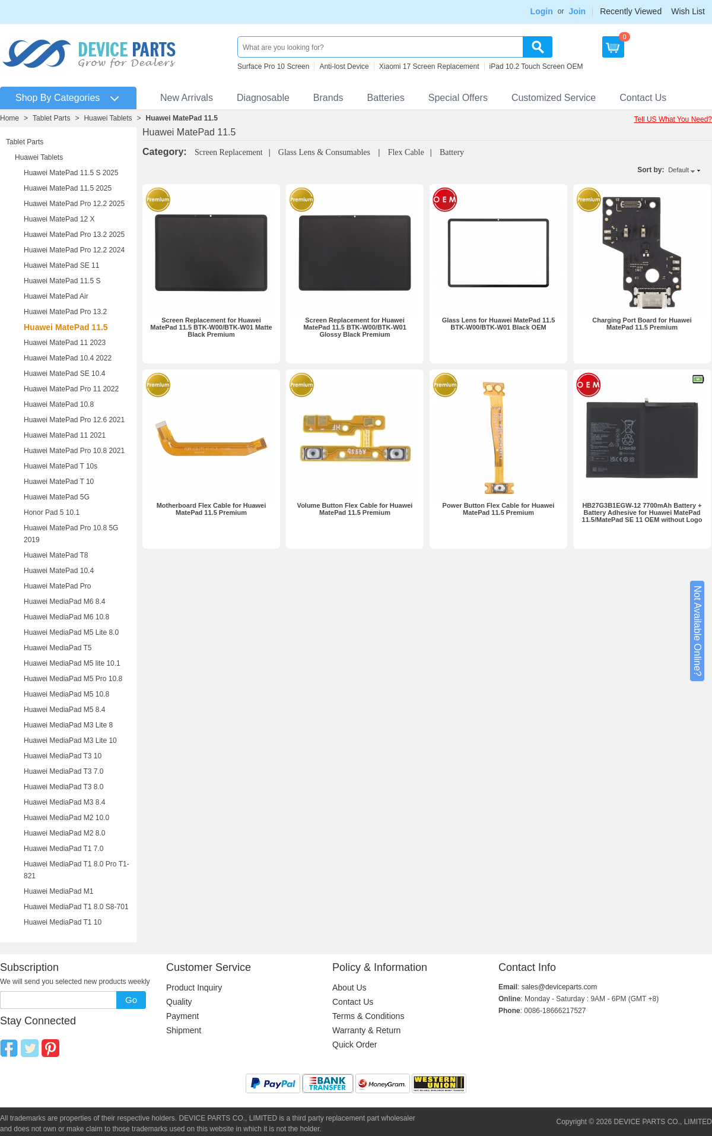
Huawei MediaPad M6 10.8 (66, 617)
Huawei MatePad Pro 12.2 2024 (74, 250)
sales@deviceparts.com (559, 987)
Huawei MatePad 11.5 (182, 118)
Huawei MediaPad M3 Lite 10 (70, 740)
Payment (182, 1016)
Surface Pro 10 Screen (273, 66)
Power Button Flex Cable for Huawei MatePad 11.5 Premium (499, 509)
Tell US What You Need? (673, 119)
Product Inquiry (194, 987)
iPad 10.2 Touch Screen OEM (536, 66)
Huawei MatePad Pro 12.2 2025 (74, 204)
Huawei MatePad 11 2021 (65, 435)
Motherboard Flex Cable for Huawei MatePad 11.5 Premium (211, 509)
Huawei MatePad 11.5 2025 (68, 188)
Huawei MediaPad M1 (58, 891)
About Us (349, 987)
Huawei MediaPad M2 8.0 (64, 833)
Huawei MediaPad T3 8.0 (64, 787)
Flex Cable (406, 152)
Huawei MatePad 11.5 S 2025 (71, 173)
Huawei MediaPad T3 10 (62, 756)
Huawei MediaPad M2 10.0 (66, 818)
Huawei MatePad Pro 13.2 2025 (74, 234)
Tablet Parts (51, 118)
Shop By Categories (57, 98)
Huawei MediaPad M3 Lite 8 (68, 725)
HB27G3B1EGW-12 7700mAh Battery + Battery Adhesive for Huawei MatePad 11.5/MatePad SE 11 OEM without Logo (642, 512)
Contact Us (642, 98)
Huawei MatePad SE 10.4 (64, 373)
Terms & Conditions (368, 1016)
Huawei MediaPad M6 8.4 (64, 601)
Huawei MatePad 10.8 (59, 404)
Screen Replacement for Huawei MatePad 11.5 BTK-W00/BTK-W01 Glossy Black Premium (354, 327)
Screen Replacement (229, 152)
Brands (328, 98)
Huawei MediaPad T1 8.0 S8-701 (76, 907)
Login (541, 11)
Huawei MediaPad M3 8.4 (64, 802)
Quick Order (354, 1044)
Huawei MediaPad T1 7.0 (64, 848)
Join (577, 11)
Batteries (386, 98)
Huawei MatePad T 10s (60, 466)
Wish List (688, 11)
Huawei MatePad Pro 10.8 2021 (74, 451)
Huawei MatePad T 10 (59, 481)
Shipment (183, 1030)
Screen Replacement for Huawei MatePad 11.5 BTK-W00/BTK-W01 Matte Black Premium (211, 327)
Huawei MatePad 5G (57, 497)
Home (9, 118)
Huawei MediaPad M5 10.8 (66, 694)
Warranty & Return (366, 1030)
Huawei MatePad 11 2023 (65, 342)
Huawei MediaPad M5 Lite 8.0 (71, 632)
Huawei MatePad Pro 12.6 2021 (74, 420)
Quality (179, 1002)
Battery (452, 152)
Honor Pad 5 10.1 (52, 512)
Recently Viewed (631, 11)
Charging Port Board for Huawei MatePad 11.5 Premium (641, 324)
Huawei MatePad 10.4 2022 (68, 358)
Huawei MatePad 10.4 (59, 571)
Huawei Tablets (108, 118)
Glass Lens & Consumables (325, 152)
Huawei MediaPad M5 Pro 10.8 (73, 679)
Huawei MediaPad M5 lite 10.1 (72, 663)
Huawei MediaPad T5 (58, 648)
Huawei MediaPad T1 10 (62, 922)
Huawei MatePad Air (56, 296)
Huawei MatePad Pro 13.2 (65, 312)
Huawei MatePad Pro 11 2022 (71, 389)
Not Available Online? (697, 631)
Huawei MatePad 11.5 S (62, 281)
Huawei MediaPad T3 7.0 (64, 771)
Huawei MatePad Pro (57, 586)
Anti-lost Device (343, 66)
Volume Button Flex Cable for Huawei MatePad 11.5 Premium (355, 509)
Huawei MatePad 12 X (59, 219)
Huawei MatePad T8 (56, 555)
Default (678, 169)
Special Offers (458, 98)
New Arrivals (186, 98)
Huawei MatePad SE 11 (61, 265)
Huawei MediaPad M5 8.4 (64, 709)
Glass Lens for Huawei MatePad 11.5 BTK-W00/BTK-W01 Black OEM (498, 324)
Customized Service (553, 98)
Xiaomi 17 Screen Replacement (429, 66)
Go (131, 1000)
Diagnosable (263, 98)
